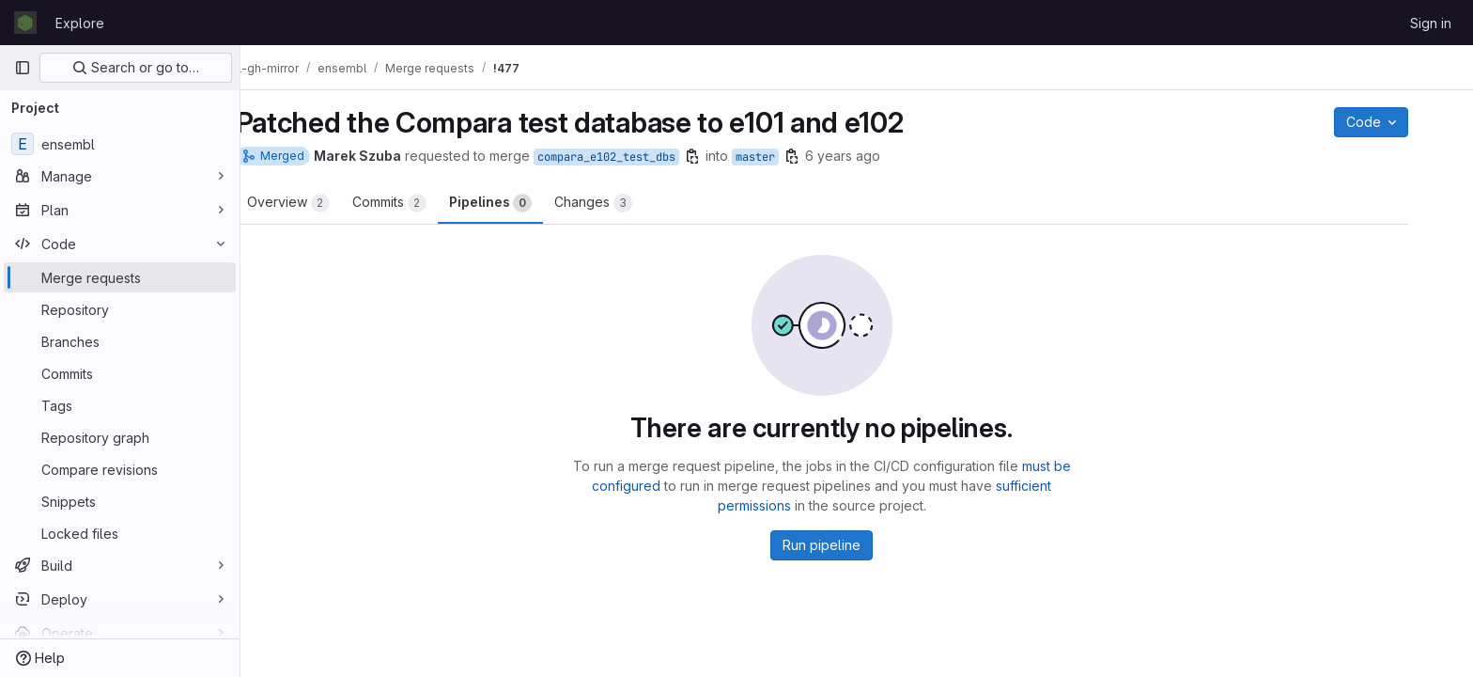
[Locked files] (120, 533)
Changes (628, 203)
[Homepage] (25, 23)
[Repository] (120, 309)
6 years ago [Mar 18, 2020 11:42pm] (877, 156)
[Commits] (120, 373)
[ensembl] (120, 144)
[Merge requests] (120, 277)
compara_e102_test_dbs (641, 157)
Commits (424, 203)
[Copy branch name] (727, 156)
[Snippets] (120, 501)
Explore (79, 23)
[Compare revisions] (120, 469)
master (790, 157)
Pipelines (525, 203)
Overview (323, 203)
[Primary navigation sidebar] (23, 68)
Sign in (1430, 23)
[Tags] (120, 405)
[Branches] (120, 341)
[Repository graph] (120, 437)
